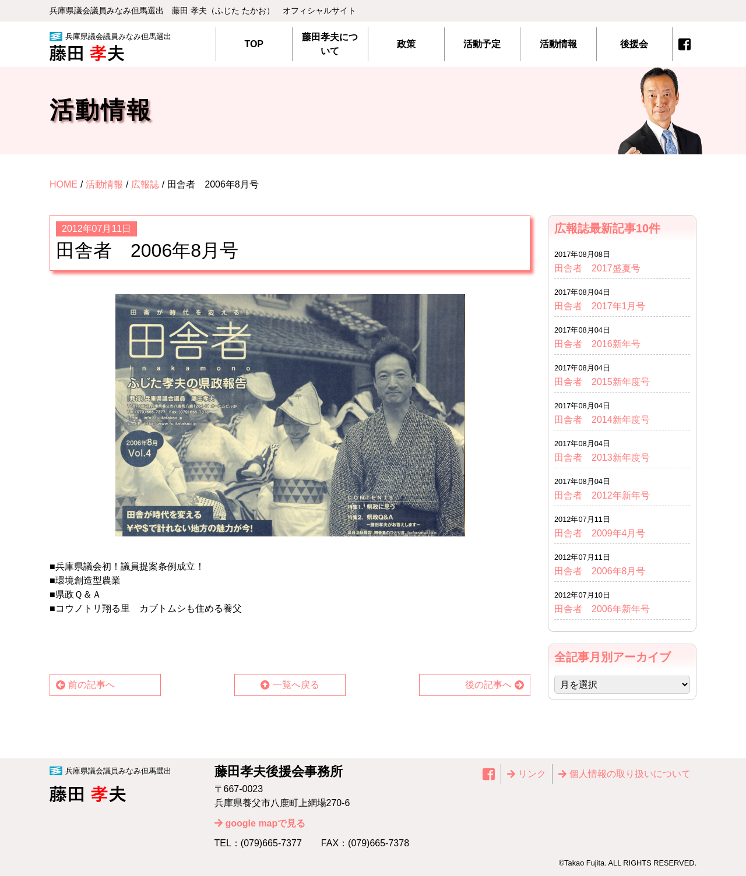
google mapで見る (266, 823)
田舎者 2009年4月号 (600, 533)
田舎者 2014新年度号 (602, 420)
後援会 (634, 44)
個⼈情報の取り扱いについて (630, 774)
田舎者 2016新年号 (597, 344)
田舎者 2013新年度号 (606, 457)
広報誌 (145, 184)
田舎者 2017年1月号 (600, 306)
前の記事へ (91, 685)
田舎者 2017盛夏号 (597, 268)
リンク (532, 774)
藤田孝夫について (330, 44)
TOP (253, 44)
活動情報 (558, 44)
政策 (406, 44)
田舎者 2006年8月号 (600, 571)
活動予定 (482, 44)
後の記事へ (488, 685)
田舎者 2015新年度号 (602, 382)
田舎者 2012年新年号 (602, 495)
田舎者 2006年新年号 (602, 609)
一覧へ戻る (296, 685)
